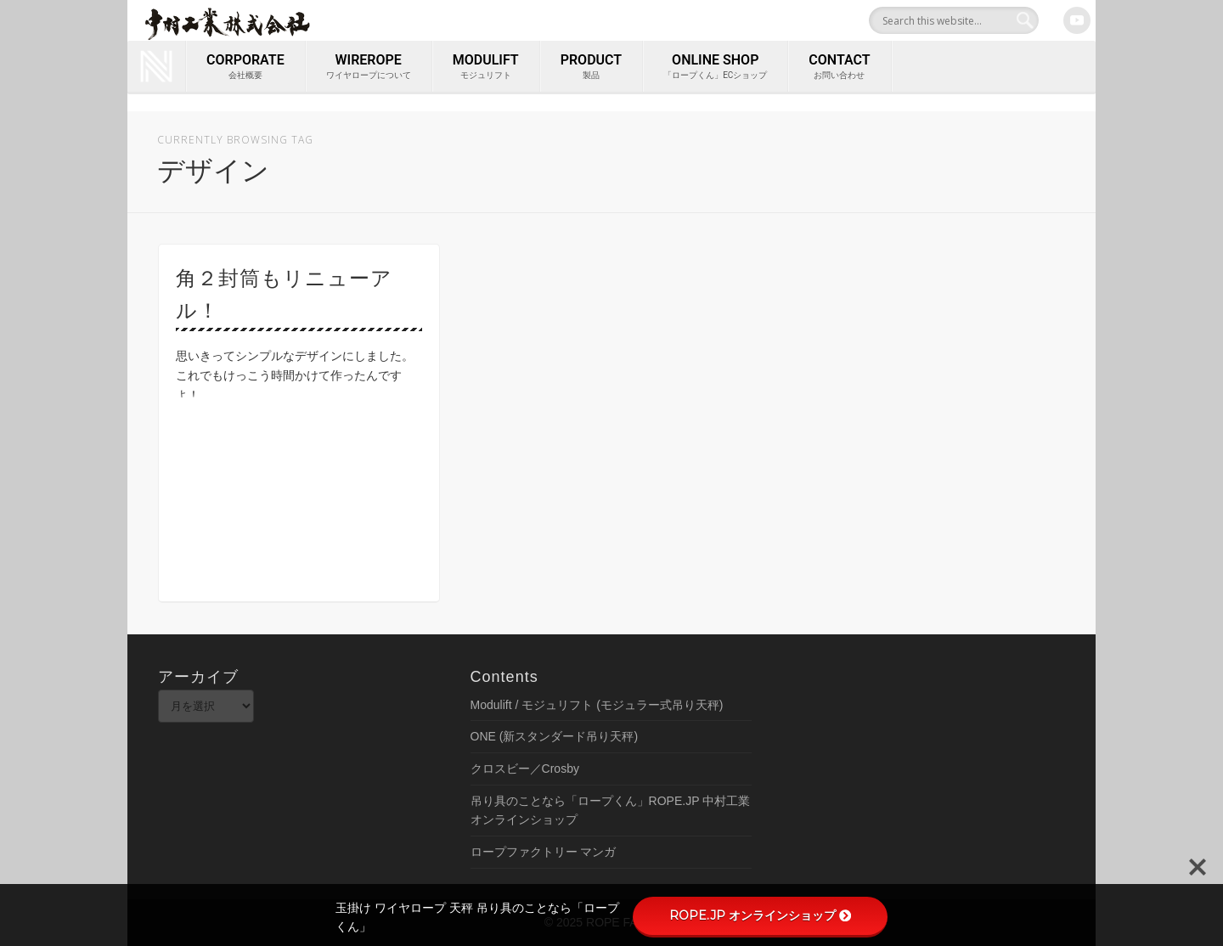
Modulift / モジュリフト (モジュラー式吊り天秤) (597, 705)
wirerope (368, 67)
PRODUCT (591, 67)
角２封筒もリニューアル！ (284, 295)
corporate (245, 67)
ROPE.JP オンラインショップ (760, 915)
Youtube (1077, 20)
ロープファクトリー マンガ (544, 852)
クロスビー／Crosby (525, 768)
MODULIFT (486, 67)
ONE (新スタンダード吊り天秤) (555, 736)
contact (839, 67)
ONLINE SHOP (715, 67)
